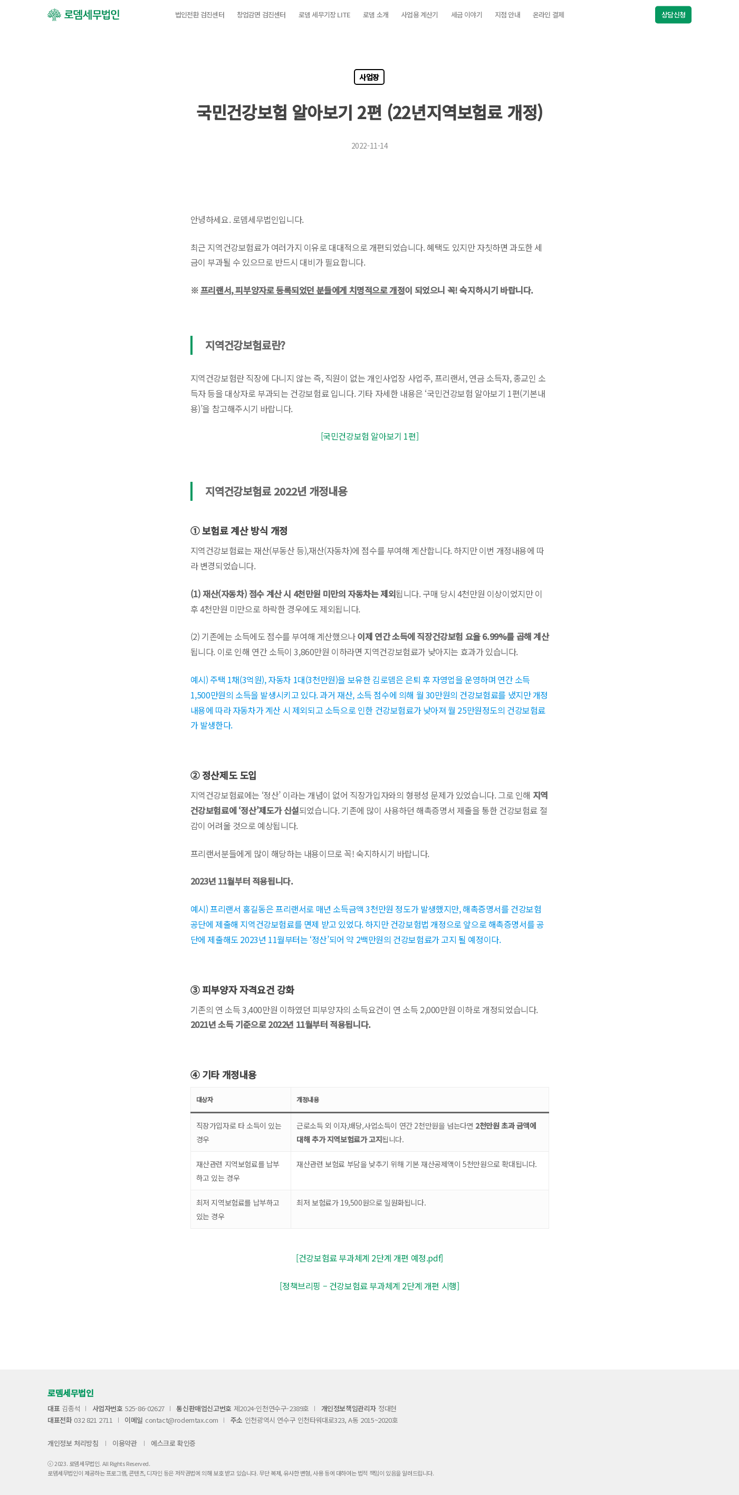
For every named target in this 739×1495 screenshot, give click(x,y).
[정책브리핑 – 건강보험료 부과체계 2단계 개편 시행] (369, 1285)
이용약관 (124, 1443)
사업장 (369, 77)
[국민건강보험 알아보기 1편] (370, 436)
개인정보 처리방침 (72, 1443)
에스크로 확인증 (173, 1443)
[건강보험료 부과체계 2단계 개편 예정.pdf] (369, 1257)
